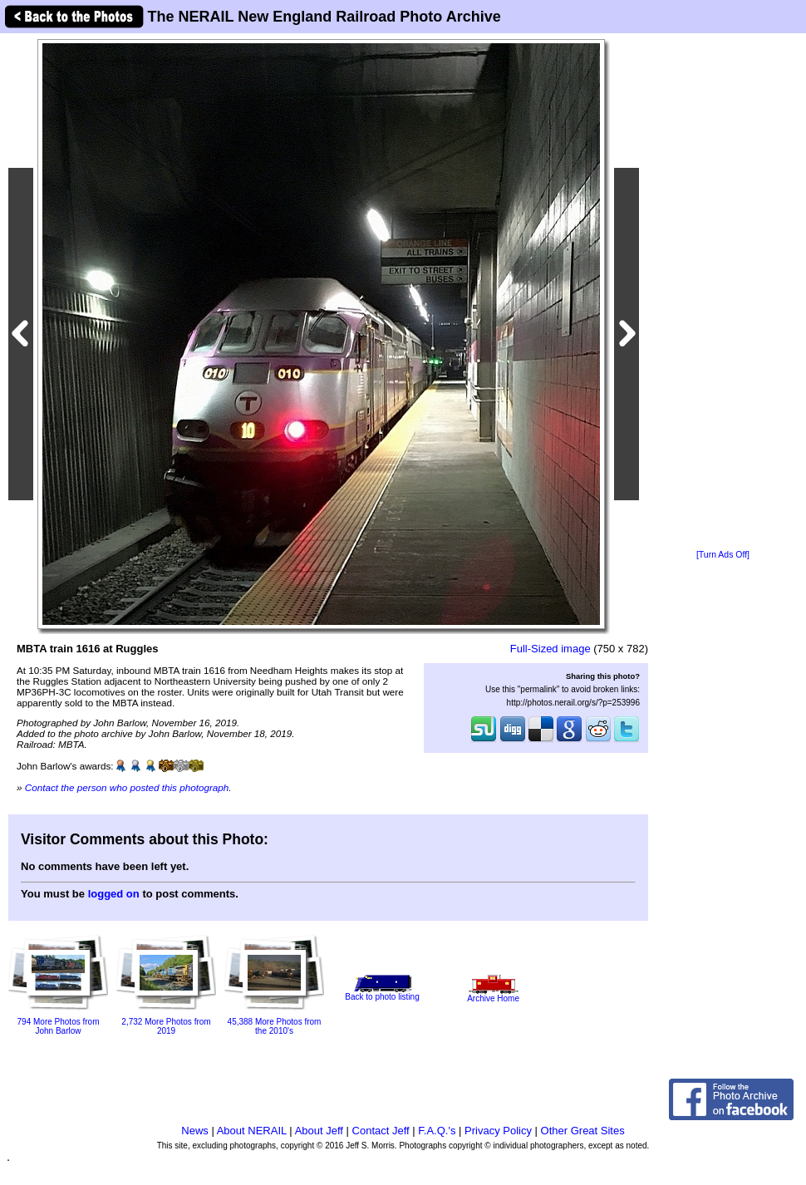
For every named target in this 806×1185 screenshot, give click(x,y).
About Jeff (319, 1130)
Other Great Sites (583, 1130)
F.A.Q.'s (436, 1130)
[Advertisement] (722, 292)
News (195, 1130)
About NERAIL (252, 1130)
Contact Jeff (381, 1130)
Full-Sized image (550, 648)
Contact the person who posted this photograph (127, 787)
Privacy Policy (498, 1130)
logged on (114, 894)
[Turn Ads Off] (722, 554)
